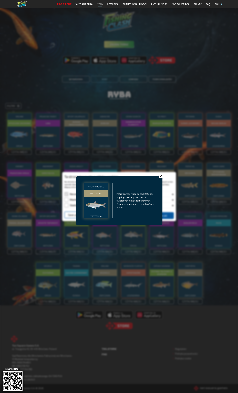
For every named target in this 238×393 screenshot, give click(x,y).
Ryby (100, 4)
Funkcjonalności (135, 4)
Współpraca (181, 4)
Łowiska (113, 4)
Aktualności (159, 4)
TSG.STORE (64, 4)
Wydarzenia (84, 4)
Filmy (198, 4)
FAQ (208, 4)
